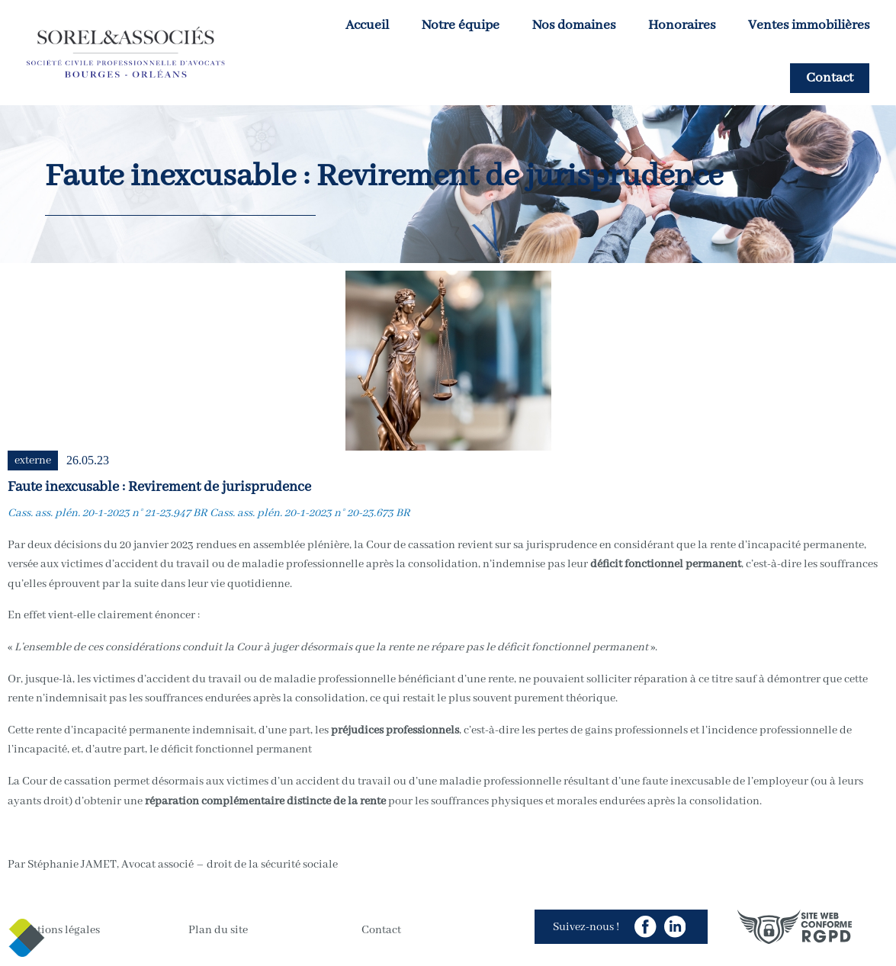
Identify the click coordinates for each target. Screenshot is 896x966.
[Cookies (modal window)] (26, 939)
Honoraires (681, 25)
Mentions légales (57, 930)
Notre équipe (460, 25)
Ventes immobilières (808, 25)
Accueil (367, 25)
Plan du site (218, 930)
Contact (829, 78)
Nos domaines (573, 25)
